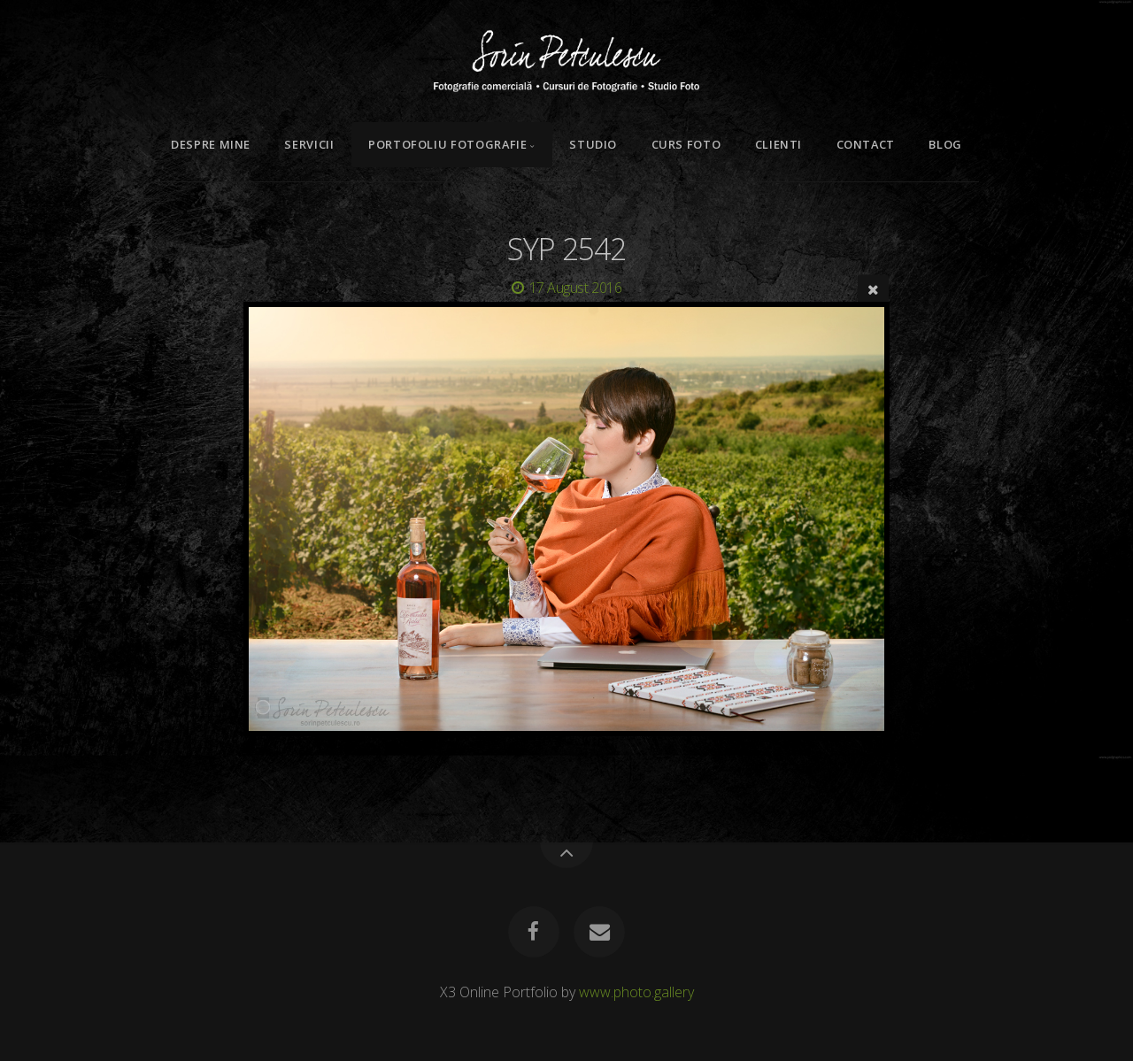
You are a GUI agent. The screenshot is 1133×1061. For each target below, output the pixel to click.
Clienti (778, 144)
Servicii (309, 144)
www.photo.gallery (636, 992)
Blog (945, 144)
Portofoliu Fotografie (447, 144)
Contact (865, 144)
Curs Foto (686, 144)
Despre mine (210, 144)
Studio (593, 144)
